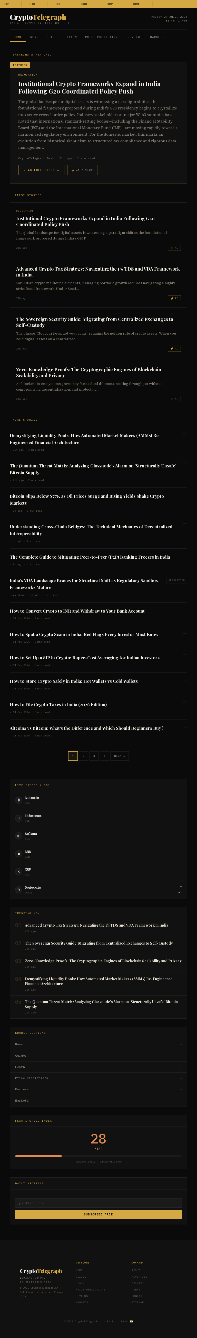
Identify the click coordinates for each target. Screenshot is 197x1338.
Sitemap (138, 1302)
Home (18, 37)
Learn (72, 37)
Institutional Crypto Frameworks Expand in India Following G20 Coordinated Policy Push (89, 87)
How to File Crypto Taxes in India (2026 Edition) (58, 704)
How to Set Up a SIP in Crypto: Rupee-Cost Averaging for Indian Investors (85, 657)
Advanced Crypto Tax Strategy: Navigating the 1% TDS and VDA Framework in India (98, 272)
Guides (52, 37)
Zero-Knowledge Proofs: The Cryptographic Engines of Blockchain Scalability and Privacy (88, 372)
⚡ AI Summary (82, 170)
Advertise (139, 1276)
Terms (136, 1289)
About (136, 1270)
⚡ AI (174, 247)
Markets (157, 37)
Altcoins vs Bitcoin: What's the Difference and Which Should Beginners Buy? (86, 728)
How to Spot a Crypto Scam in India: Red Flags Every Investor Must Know (84, 634)
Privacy (138, 1283)
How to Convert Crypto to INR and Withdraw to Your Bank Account (77, 611)
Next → (119, 756)
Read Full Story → (41, 170)
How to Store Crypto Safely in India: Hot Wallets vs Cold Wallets (74, 681)
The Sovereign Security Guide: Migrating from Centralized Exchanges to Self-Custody (94, 322)
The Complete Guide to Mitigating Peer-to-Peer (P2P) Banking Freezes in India (90, 557)
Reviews (135, 37)
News (34, 37)
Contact (138, 1296)
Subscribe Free (98, 1214)
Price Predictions (102, 37)
